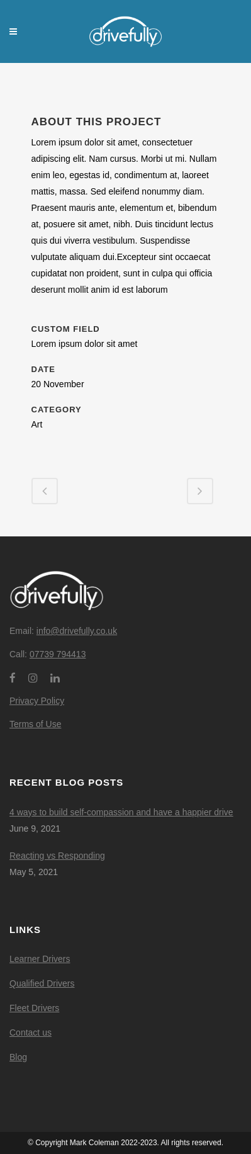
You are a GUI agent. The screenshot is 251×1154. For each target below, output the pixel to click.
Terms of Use (35, 724)
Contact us (30, 1032)
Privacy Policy (36, 701)
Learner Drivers (39, 959)
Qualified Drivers (41, 983)
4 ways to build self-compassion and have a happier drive (121, 812)
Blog (18, 1057)
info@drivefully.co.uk (76, 631)
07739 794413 (58, 654)
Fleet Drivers (34, 1008)
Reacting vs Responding (57, 856)
